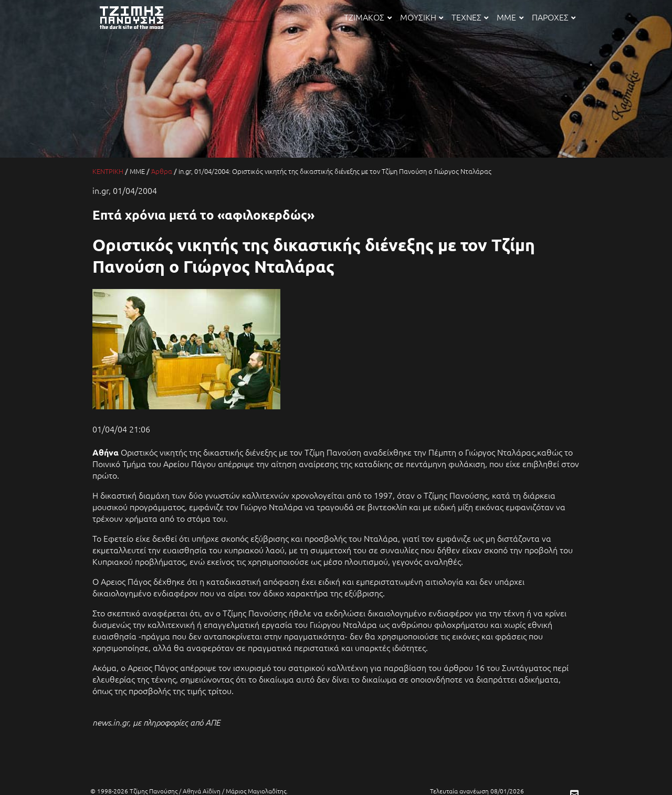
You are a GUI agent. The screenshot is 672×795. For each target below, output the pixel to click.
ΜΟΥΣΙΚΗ (421, 17)
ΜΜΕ (510, 17)
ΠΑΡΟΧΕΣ (553, 17)
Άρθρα (161, 171)
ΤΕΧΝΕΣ (470, 17)
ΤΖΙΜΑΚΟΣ (367, 17)
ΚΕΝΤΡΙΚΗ (107, 171)
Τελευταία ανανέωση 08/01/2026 (477, 791)
